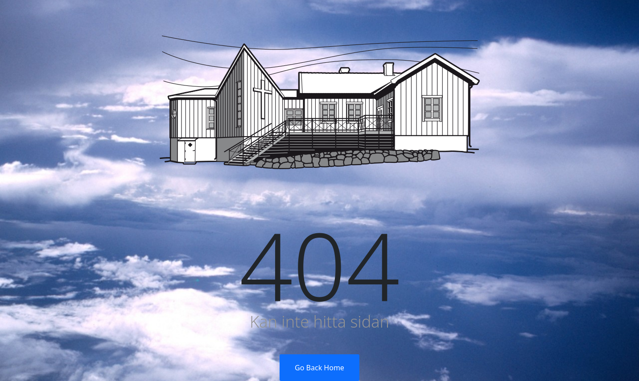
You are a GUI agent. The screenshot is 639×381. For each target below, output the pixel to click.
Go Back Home (319, 368)
